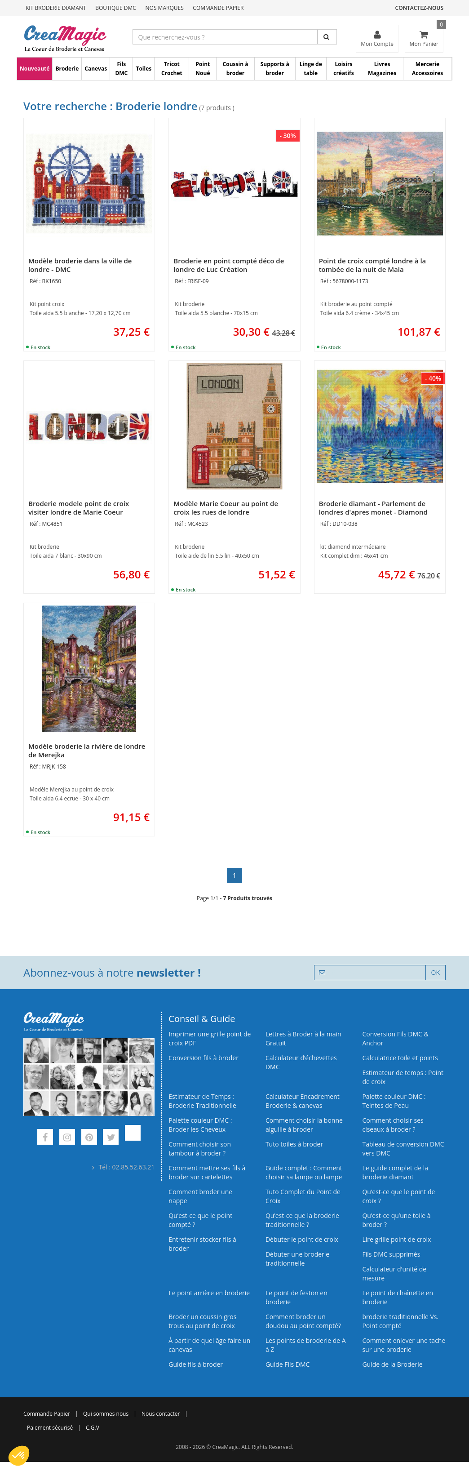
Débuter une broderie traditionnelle (297, 1258)
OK (435, 972)
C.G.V (92, 1427)
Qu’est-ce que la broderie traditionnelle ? (302, 1220)
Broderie (67, 68)
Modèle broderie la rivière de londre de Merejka (86, 750)
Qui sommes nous (105, 1414)
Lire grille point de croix (396, 1239)
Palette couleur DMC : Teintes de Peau (393, 1101)
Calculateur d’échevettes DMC (301, 1062)
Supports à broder (275, 68)
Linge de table (311, 68)
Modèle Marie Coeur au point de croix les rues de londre (225, 507)
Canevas (95, 68)
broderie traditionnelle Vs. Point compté (400, 1321)
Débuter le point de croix (301, 1239)
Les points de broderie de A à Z (305, 1345)
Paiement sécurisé (50, 1427)
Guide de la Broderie (392, 1364)
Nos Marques (165, 8)
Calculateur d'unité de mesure (394, 1273)
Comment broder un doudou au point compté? (303, 1321)
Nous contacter (161, 1414)
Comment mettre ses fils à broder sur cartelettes (206, 1172)
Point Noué (202, 68)
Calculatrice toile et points (400, 1057)
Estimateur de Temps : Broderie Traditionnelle (202, 1101)
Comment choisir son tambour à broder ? (199, 1148)
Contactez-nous (419, 8)
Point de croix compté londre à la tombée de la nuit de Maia (372, 265)
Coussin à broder (235, 68)
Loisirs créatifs (343, 68)
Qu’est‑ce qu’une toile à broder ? (396, 1220)
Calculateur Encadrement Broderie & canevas (302, 1101)
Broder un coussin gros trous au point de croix (202, 1321)
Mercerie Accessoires (427, 68)
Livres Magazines (382, 68)
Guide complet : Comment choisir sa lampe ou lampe (303, 1172)
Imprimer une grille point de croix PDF (209, 1038)
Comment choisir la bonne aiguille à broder (304, 1124)
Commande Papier (218, 8)
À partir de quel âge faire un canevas (209, 1345)
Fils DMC (121, 68)
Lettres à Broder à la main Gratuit (303, 1038)
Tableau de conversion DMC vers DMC (403, 1148)
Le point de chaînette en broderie (397, 1297)
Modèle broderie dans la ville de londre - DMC (80, 265)
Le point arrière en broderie (209, 1293)
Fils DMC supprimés (391, 1254)
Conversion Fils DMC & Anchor (395, 1038)
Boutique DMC (115, 8)
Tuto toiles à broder (294, 1144)
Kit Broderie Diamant (56, 8)
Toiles (143, 68)
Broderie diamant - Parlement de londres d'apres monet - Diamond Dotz (373, 512)
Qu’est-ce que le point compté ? (200, 1220)
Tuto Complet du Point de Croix (303, 1196)
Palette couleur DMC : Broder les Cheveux (200, 1124)
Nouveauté (34, 68)
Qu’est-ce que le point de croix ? (398, 1196)
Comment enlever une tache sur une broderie (403, 1345)
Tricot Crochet (171, 68)
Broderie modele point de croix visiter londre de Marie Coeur (78, 507)
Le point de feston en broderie (296, 1297)
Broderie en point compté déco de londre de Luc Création (228, 265)
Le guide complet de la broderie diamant (395, 1172)
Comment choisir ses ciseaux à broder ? (392, 1124)
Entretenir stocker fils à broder (202, 1244)
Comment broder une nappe (200, 1196)
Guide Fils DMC (287, 1364)
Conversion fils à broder (203, 1057)
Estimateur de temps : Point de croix (402, 1077)
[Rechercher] (327, 36)
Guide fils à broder (195, 1364)
